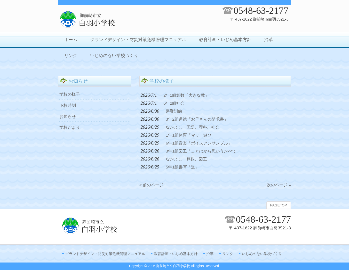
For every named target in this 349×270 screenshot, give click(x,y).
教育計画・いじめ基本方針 (176, 254)
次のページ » (279, 184)
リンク (227, 254)
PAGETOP (278, 205)
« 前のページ (151, 184)
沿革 (210, 254)
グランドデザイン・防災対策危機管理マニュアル (105, 254)
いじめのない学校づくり (262, 254)
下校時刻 (67, 105)
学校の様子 (69, 94)
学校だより (69, 127)
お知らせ (67, 116)
